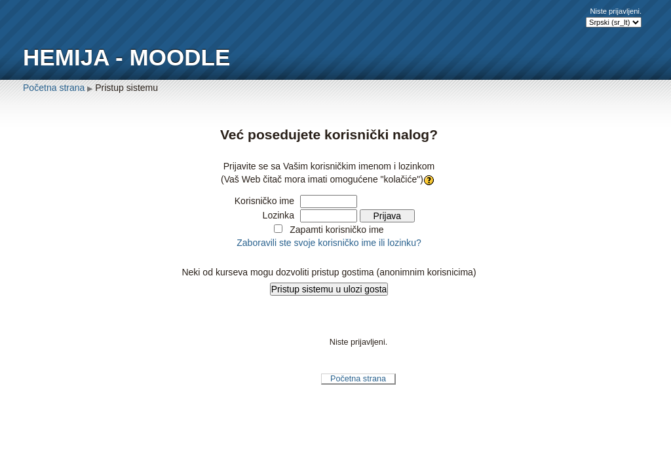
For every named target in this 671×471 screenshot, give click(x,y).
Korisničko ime (264, 201)
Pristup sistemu (126, 87)
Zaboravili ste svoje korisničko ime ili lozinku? (329, 242)
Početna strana (54, 87)
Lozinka (278, 215)
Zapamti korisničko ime (336, 229)
